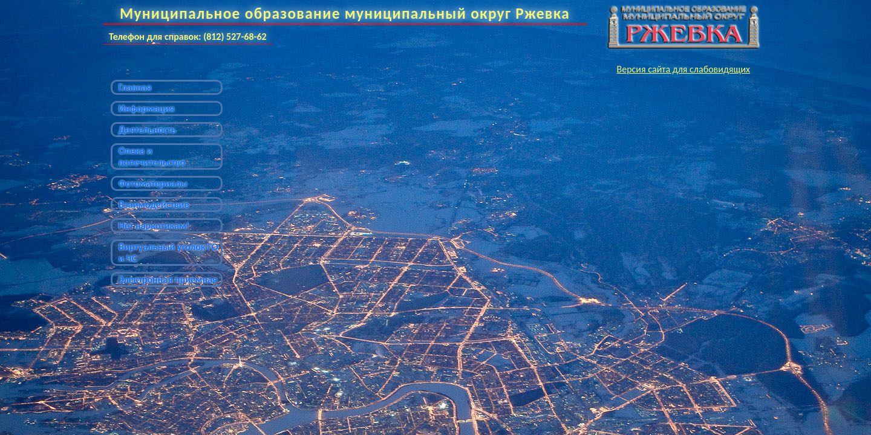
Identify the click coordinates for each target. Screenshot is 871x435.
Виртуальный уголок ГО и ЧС (168, 252)
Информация (146, 108)
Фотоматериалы (153, 183)
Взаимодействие (154, 204)
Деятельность (147, 129)
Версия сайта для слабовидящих (683, 69)
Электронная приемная (168, 279)
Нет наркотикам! (154, 225)
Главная (135, 87)
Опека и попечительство (152, 156)
